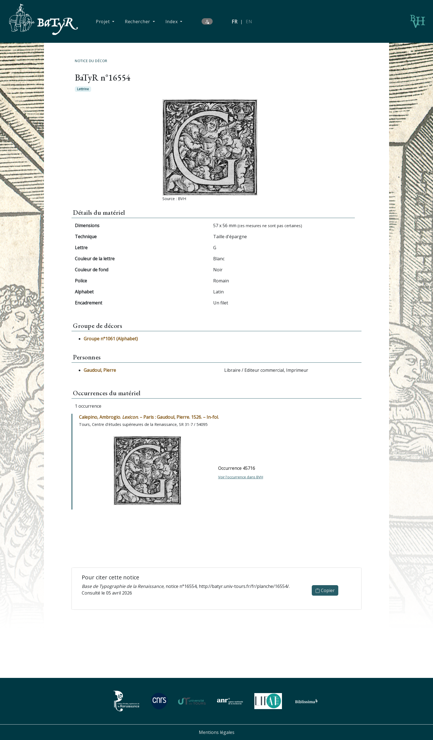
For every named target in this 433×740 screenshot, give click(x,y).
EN (249, 21)
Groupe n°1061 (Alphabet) (111, 339)
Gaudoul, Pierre (100, 370)
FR (234, 21)
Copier (325, 590)
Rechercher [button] (138, 21)
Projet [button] (103, 21)
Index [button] (172, 21)
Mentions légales (216, 732)
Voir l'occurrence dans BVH (240, 476)
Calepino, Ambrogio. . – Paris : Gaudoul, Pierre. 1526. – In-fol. (149, 417)
